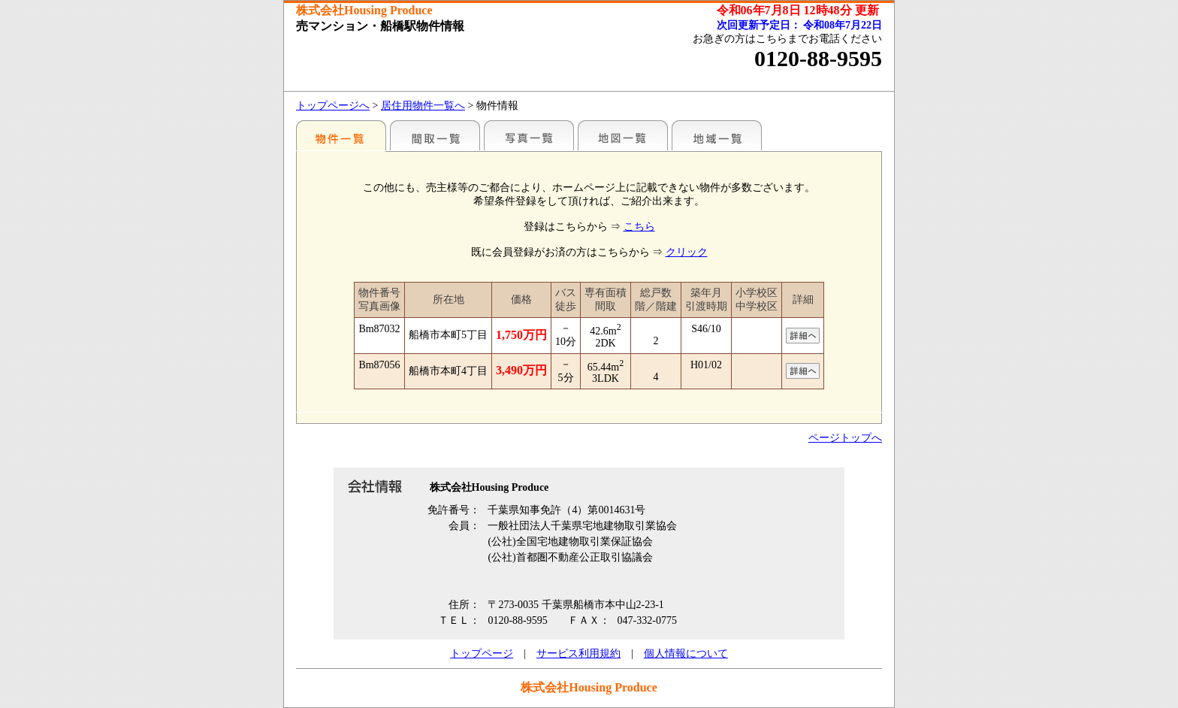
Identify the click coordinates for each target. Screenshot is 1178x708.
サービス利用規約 (578, 653)
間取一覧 (435, 135)
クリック (687, 252)
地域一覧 (717, 135)
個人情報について (686, 653)
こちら (639, 226)
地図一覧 (623, 135)
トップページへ (333, 105)
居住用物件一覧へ (423, 105)
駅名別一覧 (341, 135)
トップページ (481, 653)
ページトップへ (845, 437)
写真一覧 (529, 135)
